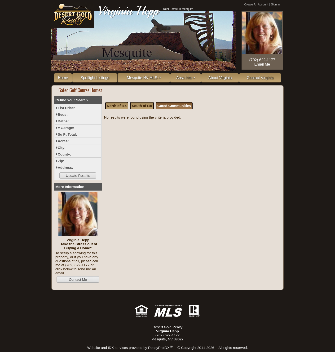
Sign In (275, 4)
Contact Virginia (260, 78)
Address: (65, 167)
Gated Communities (174, 106)
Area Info (185, 78)
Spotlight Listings (94, 78)
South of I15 (142, 106)
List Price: (66, 108)
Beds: (63, 114)
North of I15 (117, 106)
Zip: (61, 161)
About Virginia (220, 78)
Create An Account (256, 4)
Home (63, 78)
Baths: (63, 121)
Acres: (63, 141)
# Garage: (66, 128)
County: (64, 154)
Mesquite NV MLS (144, 78)
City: (62, 148)
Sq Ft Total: (67, 134)
